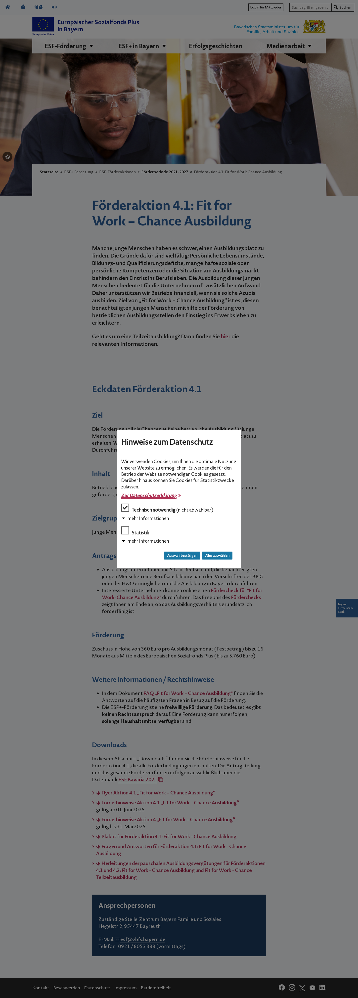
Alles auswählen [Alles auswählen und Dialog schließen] (217, 555)
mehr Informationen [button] (148, 518)
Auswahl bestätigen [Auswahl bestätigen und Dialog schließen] (182, 555)
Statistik (135, 531)
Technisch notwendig (167, 508)
